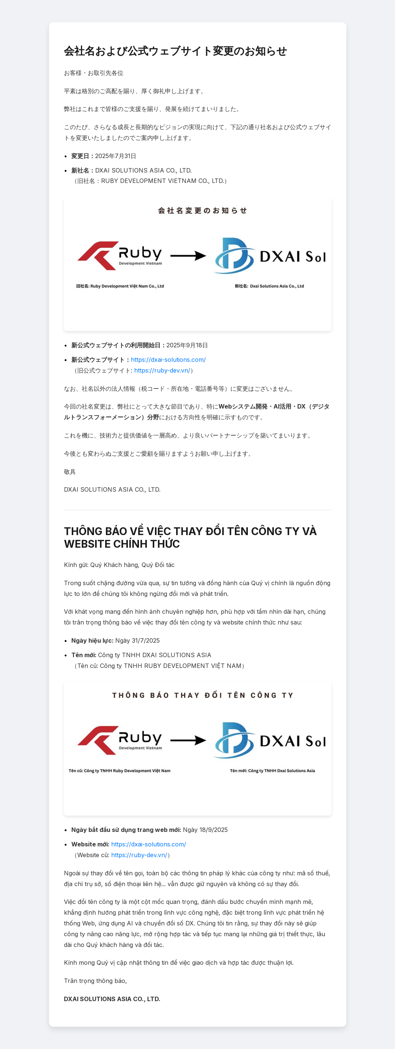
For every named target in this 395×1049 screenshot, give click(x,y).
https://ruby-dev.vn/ (162, 370)
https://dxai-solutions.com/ (168, 359)
